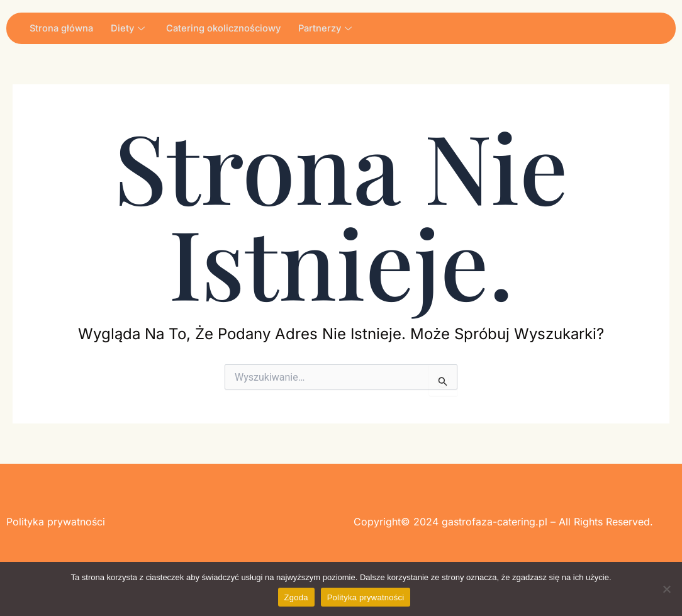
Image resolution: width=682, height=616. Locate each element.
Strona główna (63, 28)
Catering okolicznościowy (227, 28)
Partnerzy (331, 28)
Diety (130, 28)
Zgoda (296, 597)
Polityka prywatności (366, 597)
